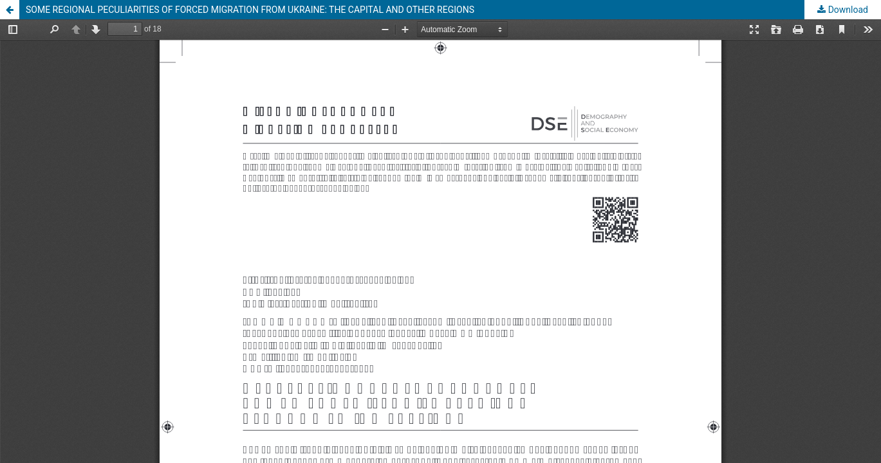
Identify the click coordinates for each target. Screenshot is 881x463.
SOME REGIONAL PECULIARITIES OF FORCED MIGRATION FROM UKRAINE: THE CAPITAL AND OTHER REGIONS (250, 10)
